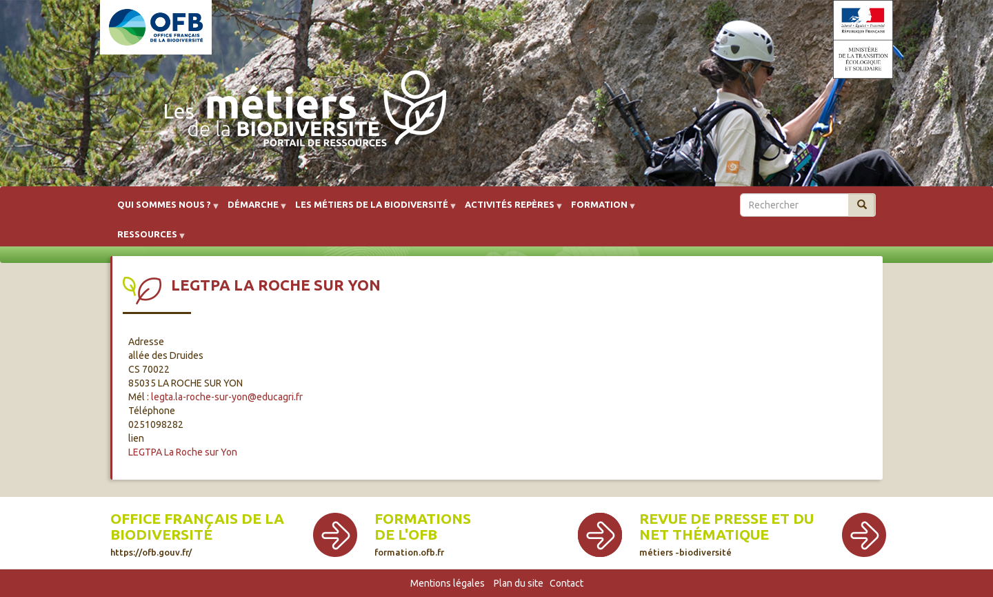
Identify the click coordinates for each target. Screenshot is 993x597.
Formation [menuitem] (599, 209)
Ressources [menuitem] (147, 239)
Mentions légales (447, 583)
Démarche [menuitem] (253, 209)
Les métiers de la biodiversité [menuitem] (372, 209)
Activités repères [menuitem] (510, 209)
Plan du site (518, 583)
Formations (422, 519)
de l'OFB (405, 534)
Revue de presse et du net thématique (726, 534)
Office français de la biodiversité (197, 534)
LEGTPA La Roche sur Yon (182, 452)
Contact (566, 583)
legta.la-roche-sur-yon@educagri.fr (227, 396)
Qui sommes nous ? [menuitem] (164, 209)
